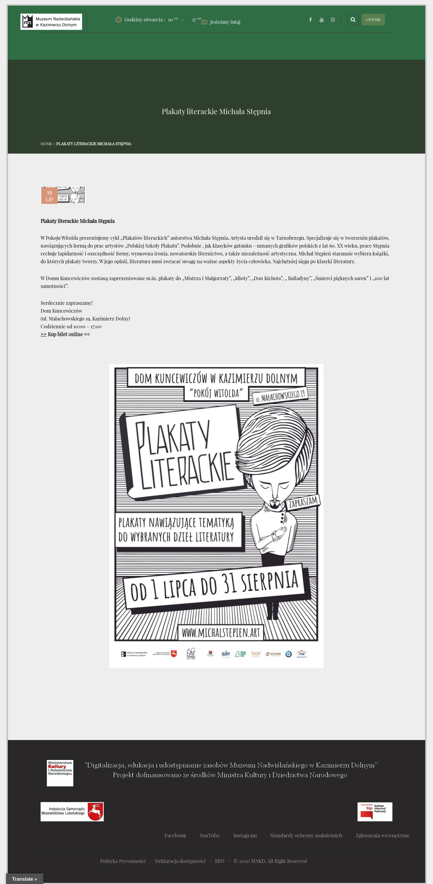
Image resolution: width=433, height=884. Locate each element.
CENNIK (373, 19)
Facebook (175, 835)
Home (46, 143)
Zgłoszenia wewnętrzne (383, 835)
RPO (219, 861)
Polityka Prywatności (123, 861)
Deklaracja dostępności (180, 861)
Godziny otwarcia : (147, 19)
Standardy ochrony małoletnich (306, 835)
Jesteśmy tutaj (220, 22)
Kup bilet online (65, 334)
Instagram (245, 835)
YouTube (210, 835)
